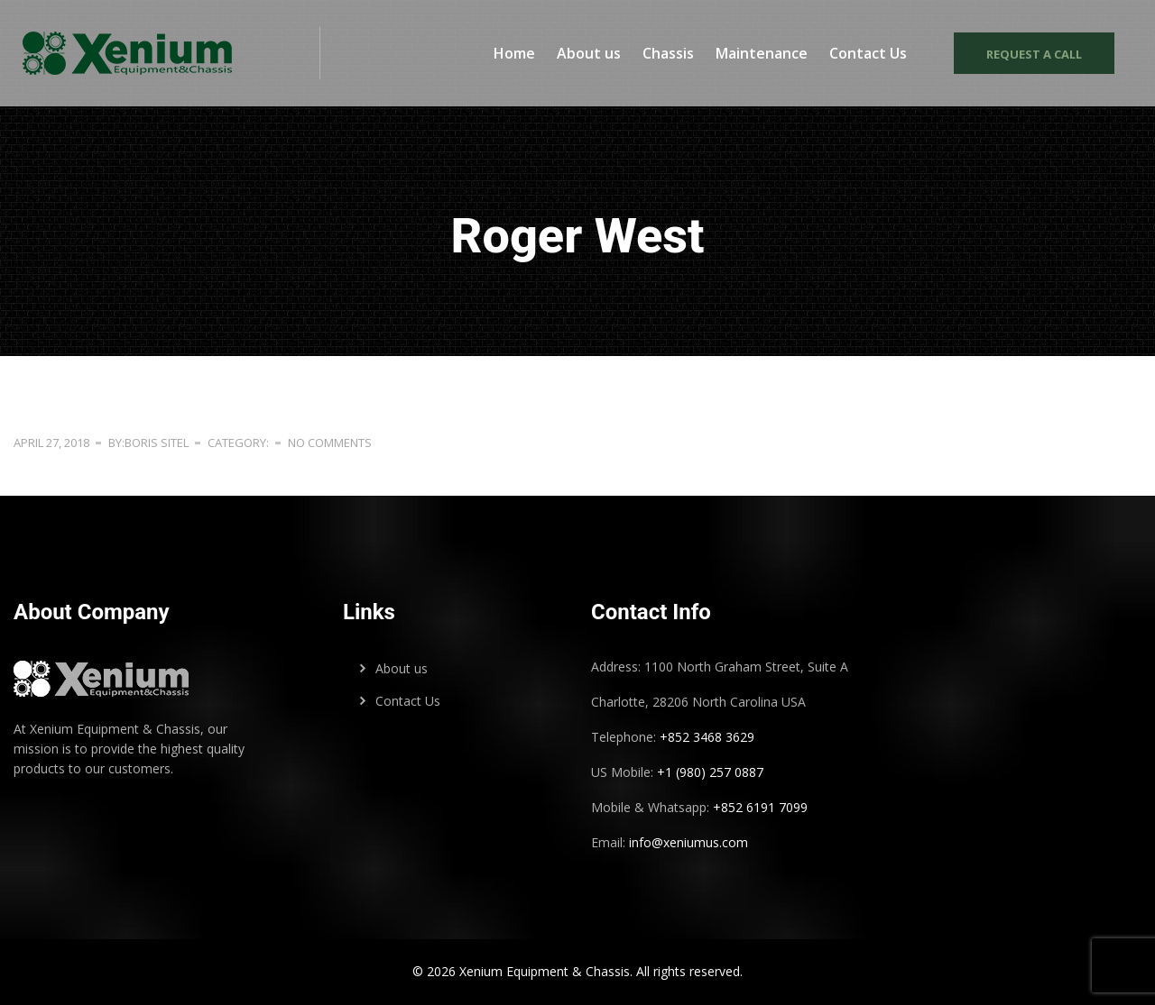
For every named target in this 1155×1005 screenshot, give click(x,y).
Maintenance (762, 53)
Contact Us (868, 53)
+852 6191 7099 (760, 807)
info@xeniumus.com (688, 842)
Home (514, 53)
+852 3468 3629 (705, 736)
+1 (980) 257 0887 (710, 772)
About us (589, 53)
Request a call (1034, 54)
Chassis (668, 53)
